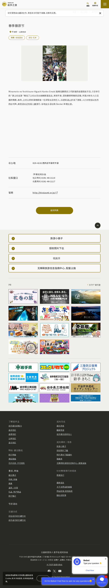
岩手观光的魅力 (15, 425)
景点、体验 (13, 470)
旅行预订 (12, 496)
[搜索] (87, 4)
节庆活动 (13, 503)
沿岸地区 (12, 438)
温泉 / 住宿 (13, 487)
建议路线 (12, 458)
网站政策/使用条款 (65, 491)
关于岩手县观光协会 (54, 564)
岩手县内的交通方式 (17, 520)
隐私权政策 (61, 495)
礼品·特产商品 (15, 491)
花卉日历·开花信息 (17, 463)
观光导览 (60, 425)
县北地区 (12, 442)
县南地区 (12, 434)
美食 (10, 483)
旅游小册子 (61, 446)
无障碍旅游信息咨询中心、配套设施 (71, 463)
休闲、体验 (13, 479)
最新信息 (60, 482)
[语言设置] (95, 4)
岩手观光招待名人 (64, 434)
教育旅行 (60, 475)
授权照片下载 (62, 450)
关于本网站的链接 (64, 486)
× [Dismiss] (105, 559)
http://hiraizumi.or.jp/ (45, 192)
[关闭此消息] (100, 13)
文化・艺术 (33, 37)
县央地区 (12, 430)
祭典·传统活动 (17, 37)
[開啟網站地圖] (105, 4)
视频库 (59, 458)
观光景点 (12, 475)
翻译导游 (60, 430)
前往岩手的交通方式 (17, 516)
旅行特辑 (12, 454)
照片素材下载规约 (64, 454)
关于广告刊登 (94, 284)
